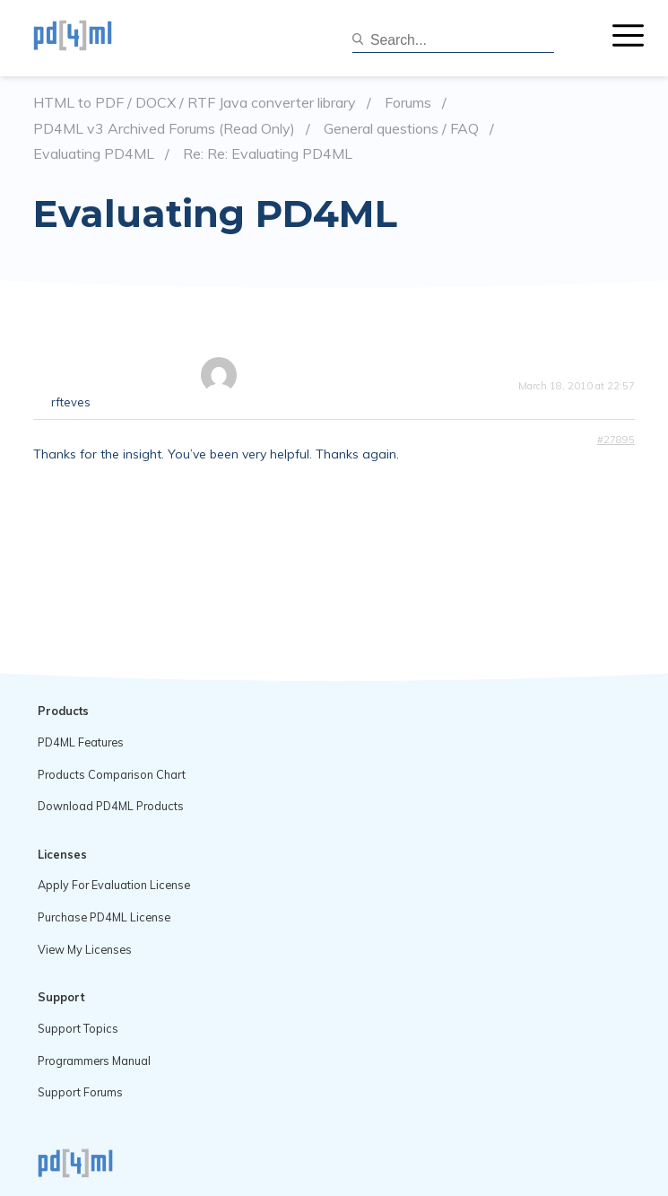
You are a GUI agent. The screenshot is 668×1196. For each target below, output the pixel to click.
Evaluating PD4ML (93, 153)
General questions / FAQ (401, 128)
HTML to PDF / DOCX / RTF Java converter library (194, 102)
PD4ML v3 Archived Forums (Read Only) (164, 128)
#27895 (616, 439)
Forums (408, 102)
